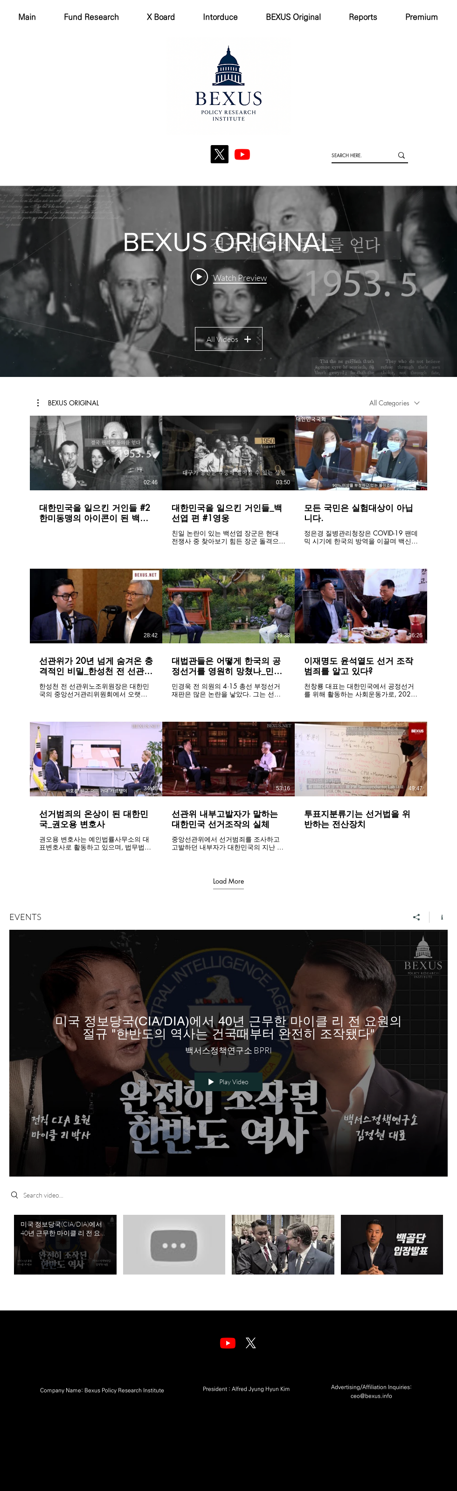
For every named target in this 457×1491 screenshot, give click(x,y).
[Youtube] (228, 1343)
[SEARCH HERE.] (355, 155)
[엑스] (251, 1343)
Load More (228, 881)
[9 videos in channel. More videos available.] (228, 633)
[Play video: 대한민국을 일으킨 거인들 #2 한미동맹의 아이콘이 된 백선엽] (229, 277)
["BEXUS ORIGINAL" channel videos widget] (228, 281)
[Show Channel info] (438, 916)
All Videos (229, 339)
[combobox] (394, 403)
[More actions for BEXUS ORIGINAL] (68, 403)
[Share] (416, 916)
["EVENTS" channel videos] (228, 1255)
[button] (68, 403)
